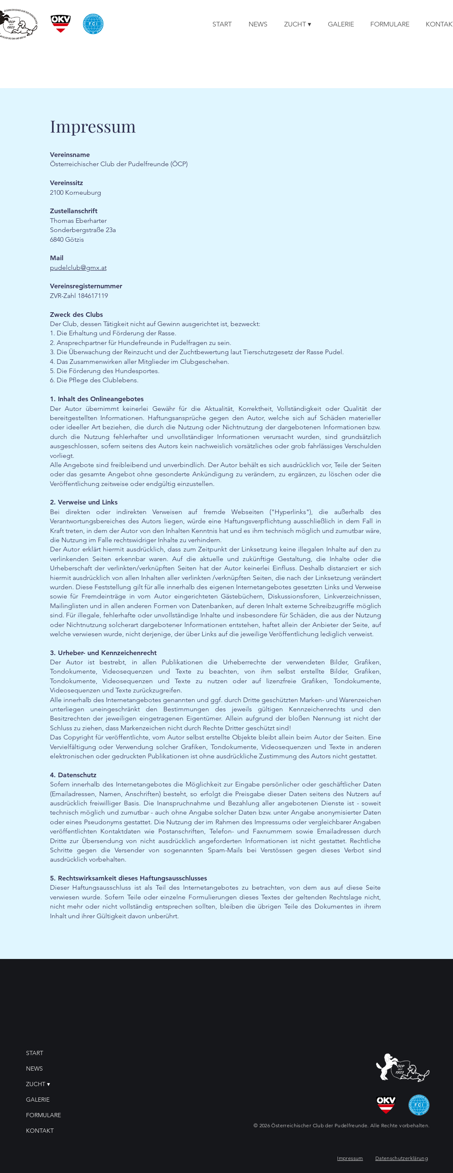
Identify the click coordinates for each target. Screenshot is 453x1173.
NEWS (34, 1068)
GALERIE (38, 1099)
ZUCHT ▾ (38, 1084)
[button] (297, 24)
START (34, 1053)
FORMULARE (43, 1115)
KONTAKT (40, 1130)
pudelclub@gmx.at (78, 268)
